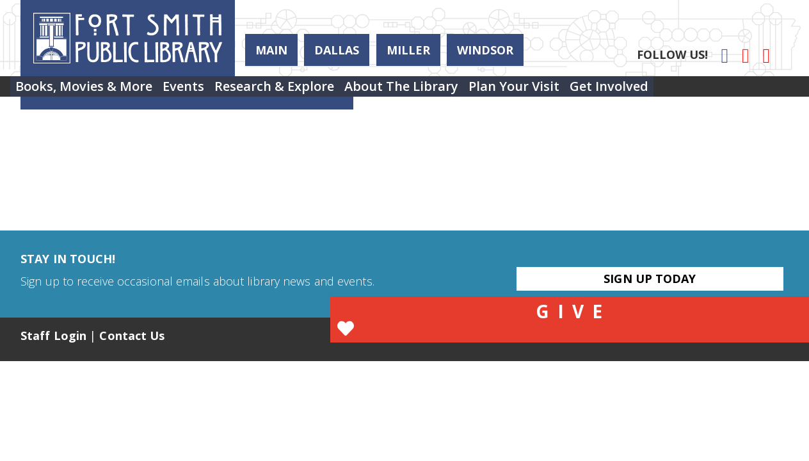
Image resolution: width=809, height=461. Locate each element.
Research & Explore (312, 91)
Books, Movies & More (91, 91)
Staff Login (53, 335)
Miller (408, 50)
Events (206, 91)
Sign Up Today (650, 278)
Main (271, 50)
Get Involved (693, 91)
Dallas (336, 50)
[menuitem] (91, 91)
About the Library (455, 91)
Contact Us (131, 335)
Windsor (485, 50)
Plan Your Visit (583, 91)
